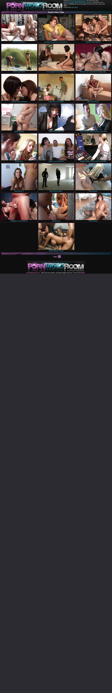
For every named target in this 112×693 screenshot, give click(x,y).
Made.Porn (89, 2)
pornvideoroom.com (33, 273)
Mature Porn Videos (80, 2)
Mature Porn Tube (69, 2)
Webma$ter (81, 273)
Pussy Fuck (74, 7)
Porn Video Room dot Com (77, 0)
